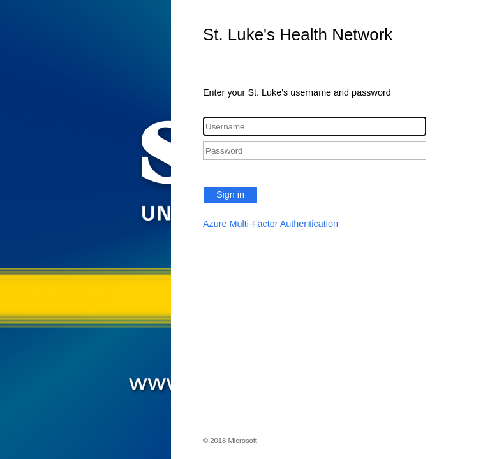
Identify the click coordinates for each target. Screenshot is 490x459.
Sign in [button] (230, 194)
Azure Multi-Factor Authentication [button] (270, 224)
